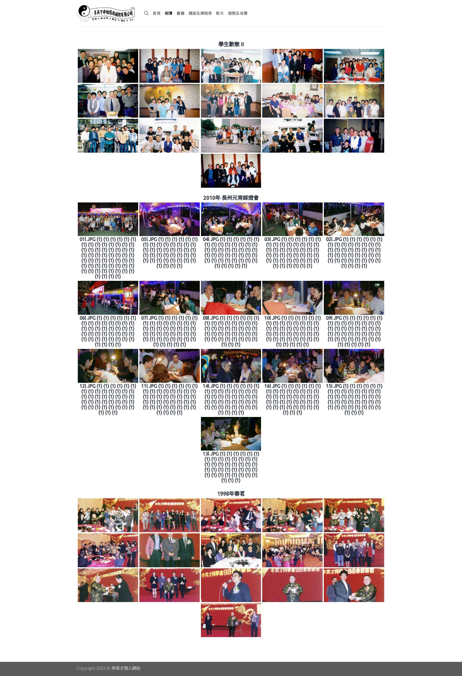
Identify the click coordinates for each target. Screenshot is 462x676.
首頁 (157, 13)
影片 (220, 13)
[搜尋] (146, 13)
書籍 (180, 13)
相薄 (169, 13)
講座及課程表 (200, 13)
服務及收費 (238, 13)
